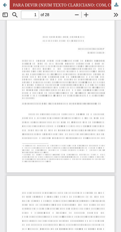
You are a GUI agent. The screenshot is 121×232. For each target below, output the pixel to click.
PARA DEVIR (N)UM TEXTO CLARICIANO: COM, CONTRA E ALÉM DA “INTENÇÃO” (67, 5)
